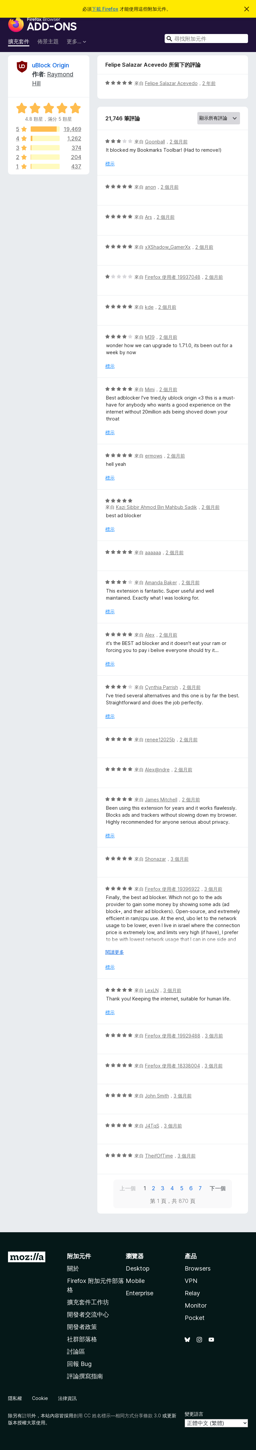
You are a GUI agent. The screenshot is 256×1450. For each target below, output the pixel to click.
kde (149, 307)
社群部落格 (82, 1339)
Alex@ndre (157, 769)
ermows (153, 456)
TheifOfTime (159, 1156)
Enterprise (139, 1293)
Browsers (198, 1268)
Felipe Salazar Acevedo (171, 83)
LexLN (152, 990)
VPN (191, 1280)
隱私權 (15, 1398)
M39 (150, 337)
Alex (150, 635)
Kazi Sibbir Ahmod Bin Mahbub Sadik (156, 507)
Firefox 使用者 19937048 (172, 277)
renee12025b (160, 739)
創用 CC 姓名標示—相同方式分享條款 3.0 (117, 1415)
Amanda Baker (161, 582)
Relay (192, 1293)
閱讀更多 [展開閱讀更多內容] (114, 952)
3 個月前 (180, 859)
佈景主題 (48, 41)
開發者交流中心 (88, 1314)
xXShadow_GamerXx (168, 247)
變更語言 (194, 1414)
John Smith (157, 1096)
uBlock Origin (50, 65)
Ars (148, 217)
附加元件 (79, 1256)
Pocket (195, 1317)
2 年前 (209, 83)
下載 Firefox (105, 9)
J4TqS (152, 1126)
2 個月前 (179, 141)
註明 (26, 1415)
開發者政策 (82, 1326)
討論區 (76, 1351)
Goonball (155, 141)
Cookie (40, 1398)
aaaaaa (153, 552)
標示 (110, 163)
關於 (73, 1268)
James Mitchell (161, 799)
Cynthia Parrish (161, 687)
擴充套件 (18, 41)
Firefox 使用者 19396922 (172, 889)
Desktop (137, 1268)
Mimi (150, 389)
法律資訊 (67, 1398)
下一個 (218, 1188)
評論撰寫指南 (85, 1376)
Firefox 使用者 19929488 (172, 1035)
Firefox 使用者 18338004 (172, 1065)
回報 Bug (79, 1363)
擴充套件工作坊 (88, 1302)
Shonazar (155, 859)
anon (150, 187)
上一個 (128, 1188)
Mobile (135, 1280)
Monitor (196, 1305)
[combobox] (206, 38)
